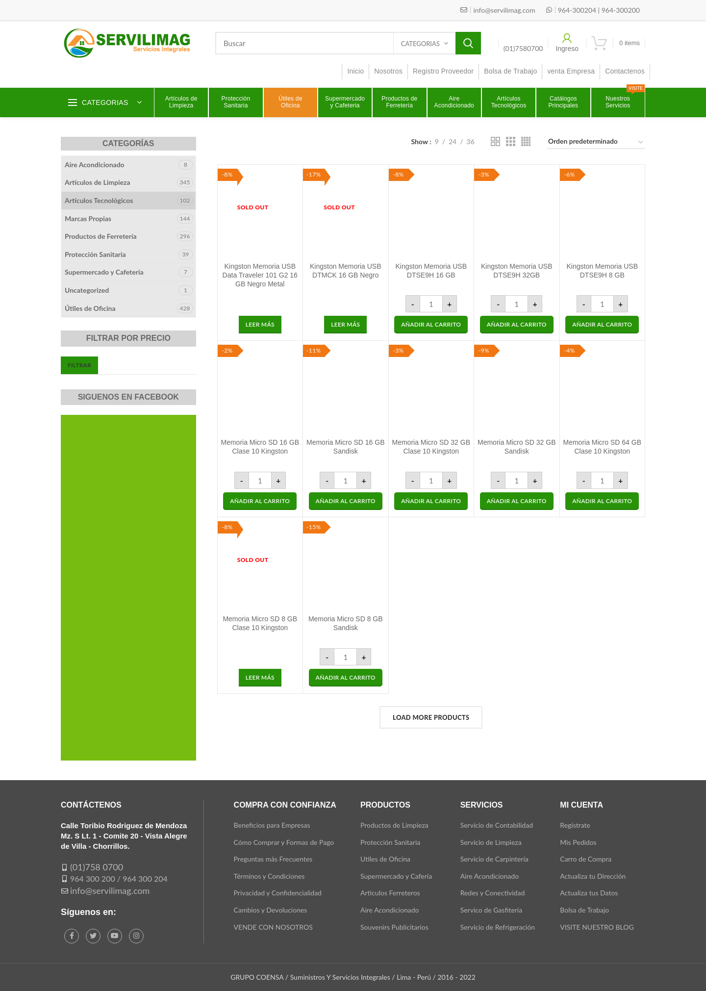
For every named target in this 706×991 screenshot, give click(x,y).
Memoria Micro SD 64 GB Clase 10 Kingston (602, 446)
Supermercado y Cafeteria (104, 272)
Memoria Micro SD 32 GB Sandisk (516, 446)
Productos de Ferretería (101, 236)
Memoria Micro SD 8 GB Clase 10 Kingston (260, 623)
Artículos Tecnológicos (99, 200)
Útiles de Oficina (90, 308)
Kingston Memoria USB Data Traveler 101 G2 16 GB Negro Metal (260, 275)
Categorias (420, 44)
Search (468, 43)
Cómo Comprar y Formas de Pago (284, 842)
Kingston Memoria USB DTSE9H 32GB (517, 270)
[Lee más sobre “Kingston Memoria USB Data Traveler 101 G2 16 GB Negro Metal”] (260, 324)
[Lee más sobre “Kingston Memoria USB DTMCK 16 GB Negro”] (345, 324)
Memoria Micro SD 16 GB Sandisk (345, 446)
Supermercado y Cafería (396, 876)
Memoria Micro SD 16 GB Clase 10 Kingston (260, 446)
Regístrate (575, 825)
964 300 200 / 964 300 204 (119, 878)
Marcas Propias (88, 218)
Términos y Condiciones (269, 876)
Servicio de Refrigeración (497, 927)
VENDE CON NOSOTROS (273, 927)
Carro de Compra (585, 859)
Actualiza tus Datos (589, 893)
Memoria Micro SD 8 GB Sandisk (345, 623)
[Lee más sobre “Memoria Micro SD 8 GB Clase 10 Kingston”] (260, 677)
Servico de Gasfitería (491, 910)
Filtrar (79, 365)
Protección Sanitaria (95, 254)
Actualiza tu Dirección (593, 876)
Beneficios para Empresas (272, 825)
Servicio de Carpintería (494, 859)
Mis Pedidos (578, 842)
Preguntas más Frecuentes (273, 859)
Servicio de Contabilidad (496, 825)
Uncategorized (87, 290)
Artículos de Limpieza (97, 182)
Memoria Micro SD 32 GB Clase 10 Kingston (431, 446)
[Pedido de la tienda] (596, 143)
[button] (431, 324)
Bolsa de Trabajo (584, 910)
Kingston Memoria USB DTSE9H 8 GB (602, 270)
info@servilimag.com (110, 890)
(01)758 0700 (96, 867)
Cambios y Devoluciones (270, 910)
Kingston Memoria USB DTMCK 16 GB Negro (345, 270)
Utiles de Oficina (385, 859)
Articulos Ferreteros (390, 893)
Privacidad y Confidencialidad (278, 893)
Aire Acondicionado (95, 164)
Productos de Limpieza (394, 825)
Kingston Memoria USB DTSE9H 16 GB (431, 270)
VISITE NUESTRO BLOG (596, 927)
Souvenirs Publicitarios (394, 927)
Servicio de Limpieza (491, 842)
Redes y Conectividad (492, 893)
